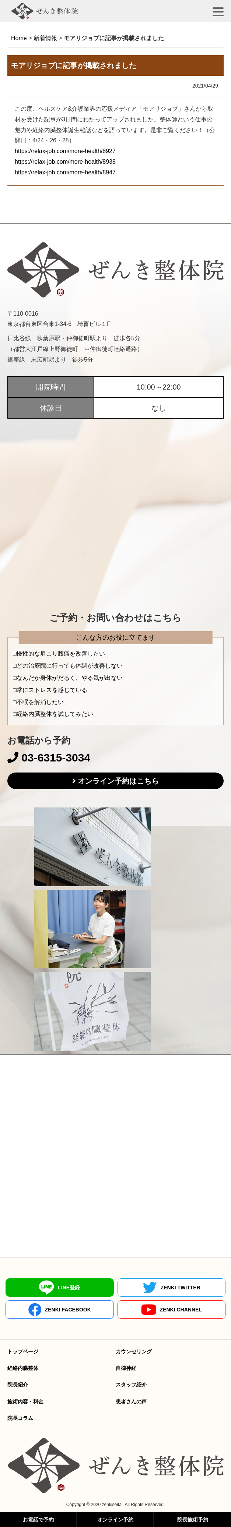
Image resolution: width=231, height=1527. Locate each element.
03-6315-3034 (48, 758)
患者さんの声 (131, 1402)
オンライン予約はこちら (118, 781)
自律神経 (126, 1368)
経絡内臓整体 (22, 1368)
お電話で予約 (38, 1520)
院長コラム (20, 1418)
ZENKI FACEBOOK (59, 1309)
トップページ (22, 1351)
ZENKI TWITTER (171, 1287)
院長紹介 (17, 1385)
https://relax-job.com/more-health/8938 (65, 162)
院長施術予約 (192, 1520)
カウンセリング (134, 1351)
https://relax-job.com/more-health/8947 (65, 172)
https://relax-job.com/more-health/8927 (65, 151)
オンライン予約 (115, 1520)
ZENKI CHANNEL (171, 1309)
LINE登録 (59, 1287)
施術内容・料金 (25, 1402)
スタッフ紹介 (131, 1385)
